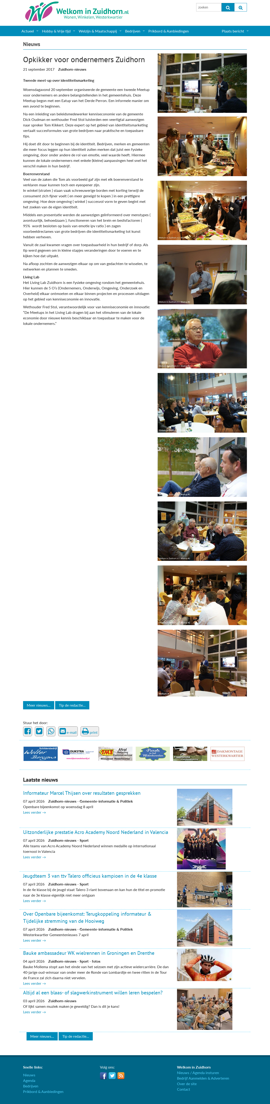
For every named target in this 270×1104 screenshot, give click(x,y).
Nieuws (31, 44)
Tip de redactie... (72, 705)
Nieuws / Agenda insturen (198, 1072)
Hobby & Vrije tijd (56, 31)
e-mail (68, 731)
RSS (120, 1075)
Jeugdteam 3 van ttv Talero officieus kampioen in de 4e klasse (90, 876)
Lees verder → (34, 812)
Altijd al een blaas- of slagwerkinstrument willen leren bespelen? (93, 992)
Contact (183, 1089)
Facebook (103, 1075)
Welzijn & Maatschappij (98, 31)
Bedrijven (132, 31)
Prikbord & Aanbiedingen (168, 31)
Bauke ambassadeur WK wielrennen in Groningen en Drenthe (88, 953)
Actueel (27, 31)
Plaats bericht (233, 31)
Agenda (29, 1080)
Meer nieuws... (39, 705)
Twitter (112, 1075)
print (90, 731)
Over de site (187, 1083)
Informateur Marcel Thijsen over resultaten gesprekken (82, 793)
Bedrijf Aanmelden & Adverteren (203, 1078)
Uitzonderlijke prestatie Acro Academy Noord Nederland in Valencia (95, 832)
